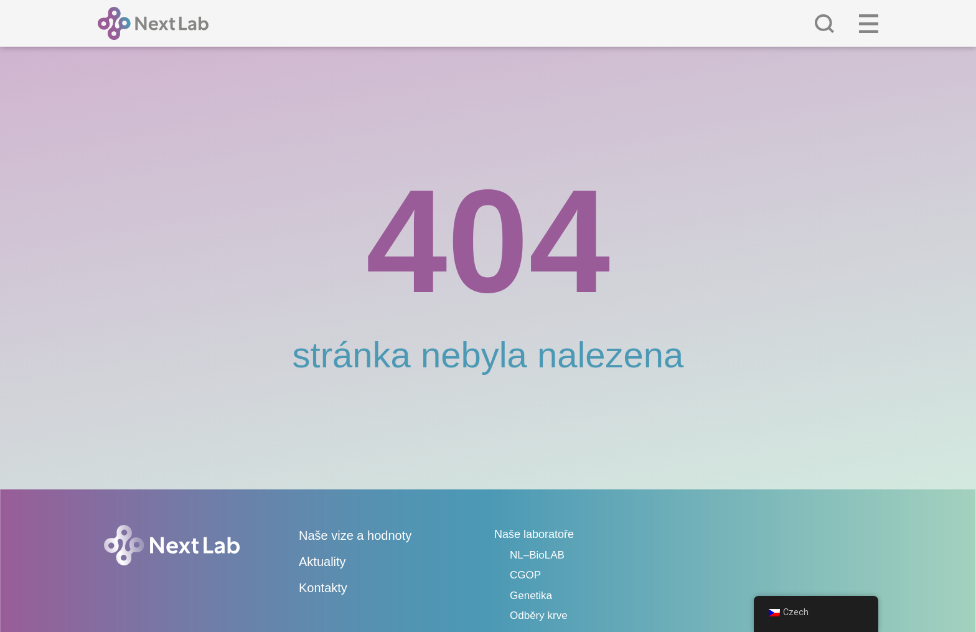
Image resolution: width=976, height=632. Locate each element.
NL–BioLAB (537, 555)
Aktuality (322, 561)
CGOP (525, 575)
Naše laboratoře (534, 534)
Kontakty (323, 588)
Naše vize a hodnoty (355, 535)
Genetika (531, 595)
